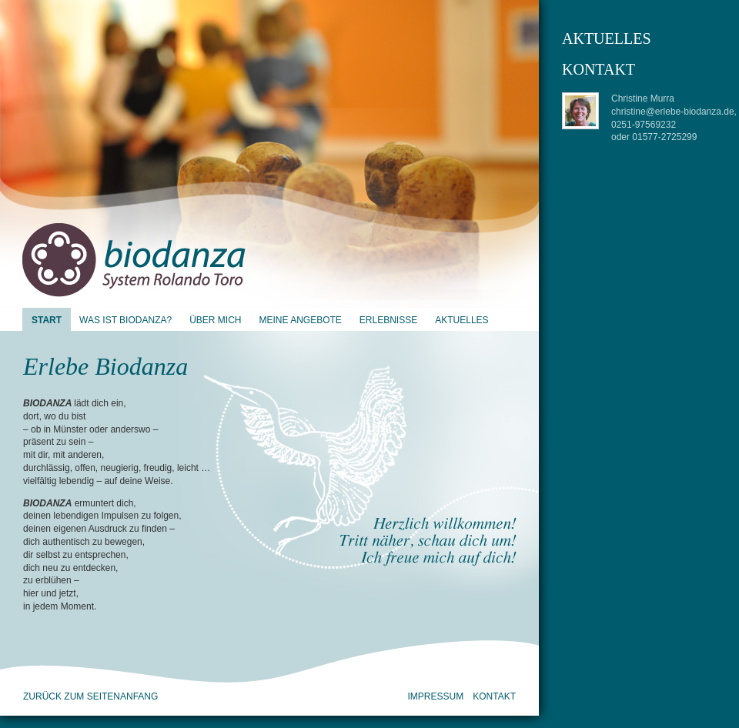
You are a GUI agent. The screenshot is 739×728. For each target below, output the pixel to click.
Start (47, 320)
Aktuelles (461, 320)
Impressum (436, 696)
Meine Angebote (300, 320)
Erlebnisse (388, 320)
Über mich (215, 320)
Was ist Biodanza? (125, 320)
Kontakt (494, 696)
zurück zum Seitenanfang (90, 696)
